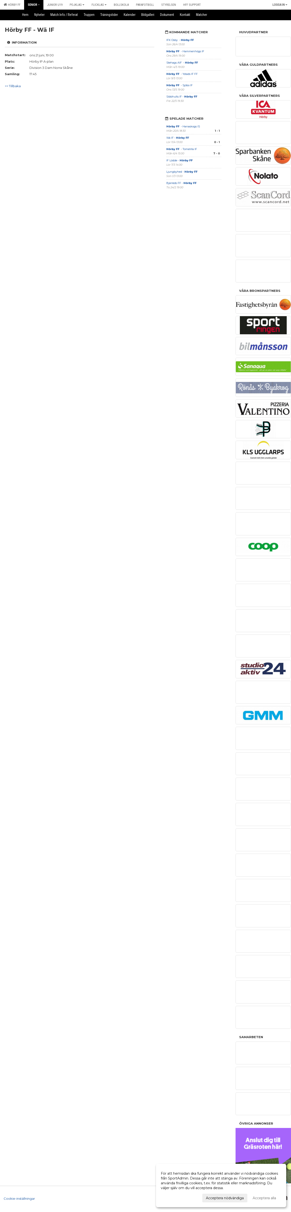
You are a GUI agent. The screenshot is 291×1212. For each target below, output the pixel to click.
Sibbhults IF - (182, 96)
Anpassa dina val (174, 1197)
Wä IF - (178, 137)
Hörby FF (12, 5)
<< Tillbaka (13, 86)
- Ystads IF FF (182, 74)
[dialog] (221, 1185)
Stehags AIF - (182, 62)
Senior (34, 5)
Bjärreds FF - (181, 183)
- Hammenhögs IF (185, 51)
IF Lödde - (179, 160)
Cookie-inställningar (19, 1198)
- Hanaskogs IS (183, 126)
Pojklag (77, 5)
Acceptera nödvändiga (225, 1198)
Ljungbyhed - (181, 171)
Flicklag (99, 5)
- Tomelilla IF (181, 149)
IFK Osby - (180, 40)
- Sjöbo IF (179, 85)
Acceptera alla (264, 1198)
